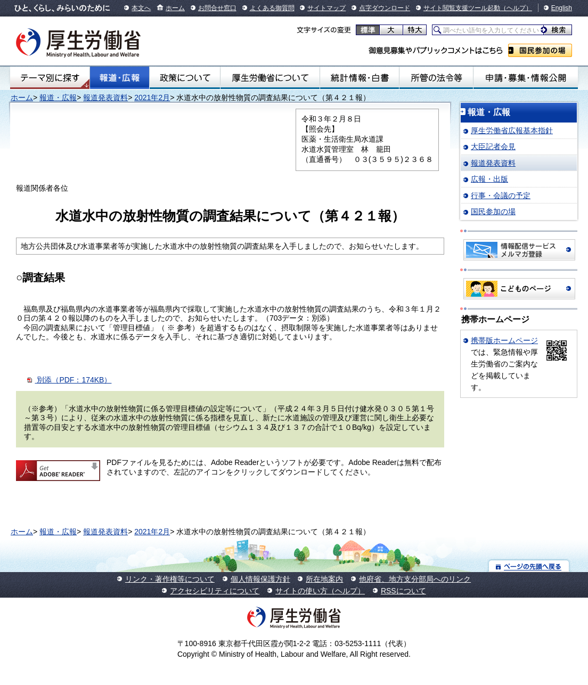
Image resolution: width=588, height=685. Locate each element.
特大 (414, 30)
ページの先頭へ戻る (529, 566)
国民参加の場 (540, 50)
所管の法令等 (436, 78)
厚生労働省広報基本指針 (512, 130)
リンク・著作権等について (170, 579)
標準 (367, 30)
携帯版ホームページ (504, 340)
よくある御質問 (272, 8)
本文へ (141, 8)
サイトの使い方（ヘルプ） (320, 590)
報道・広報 (119, 78)
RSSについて (403, 590)
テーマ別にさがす (50, 78)
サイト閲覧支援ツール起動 (461, 8)
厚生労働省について (270, 78)
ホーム (175, 8)
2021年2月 (152, 97)
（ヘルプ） (516, 8)
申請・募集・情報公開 (525, 78)
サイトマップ (326, 8)
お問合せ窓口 (217, 8)
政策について (185, 78)
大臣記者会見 (493, 146)
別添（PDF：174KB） (74, 380)
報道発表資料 (105, 97)
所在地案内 (324, 579)
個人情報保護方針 (260, 579)
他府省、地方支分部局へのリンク (415, 579)
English (561, 8)
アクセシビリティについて (214, 590)
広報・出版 (489, 179)
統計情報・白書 (359, 78)
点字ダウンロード (384, 8)
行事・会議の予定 (500, 195)
